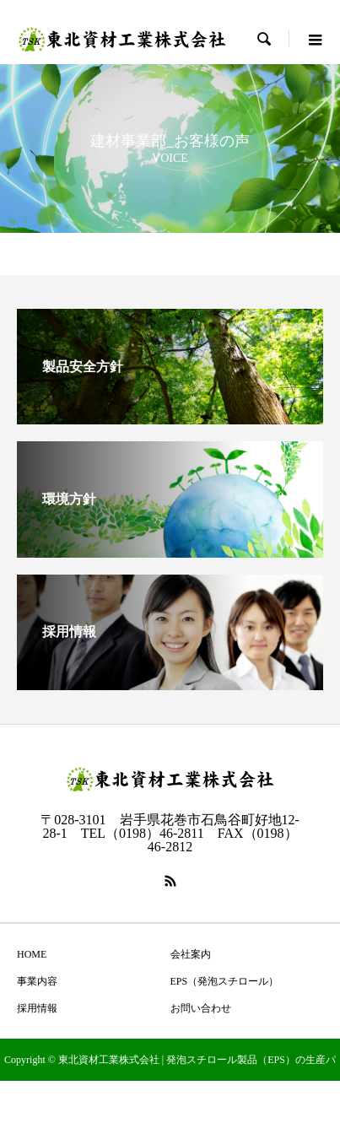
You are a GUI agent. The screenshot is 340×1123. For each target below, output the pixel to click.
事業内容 (37, 981)
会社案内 (190, 954)
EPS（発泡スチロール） (224, 981)
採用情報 (37, 1008)
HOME (31, 954)
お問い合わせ (200, 1008)
